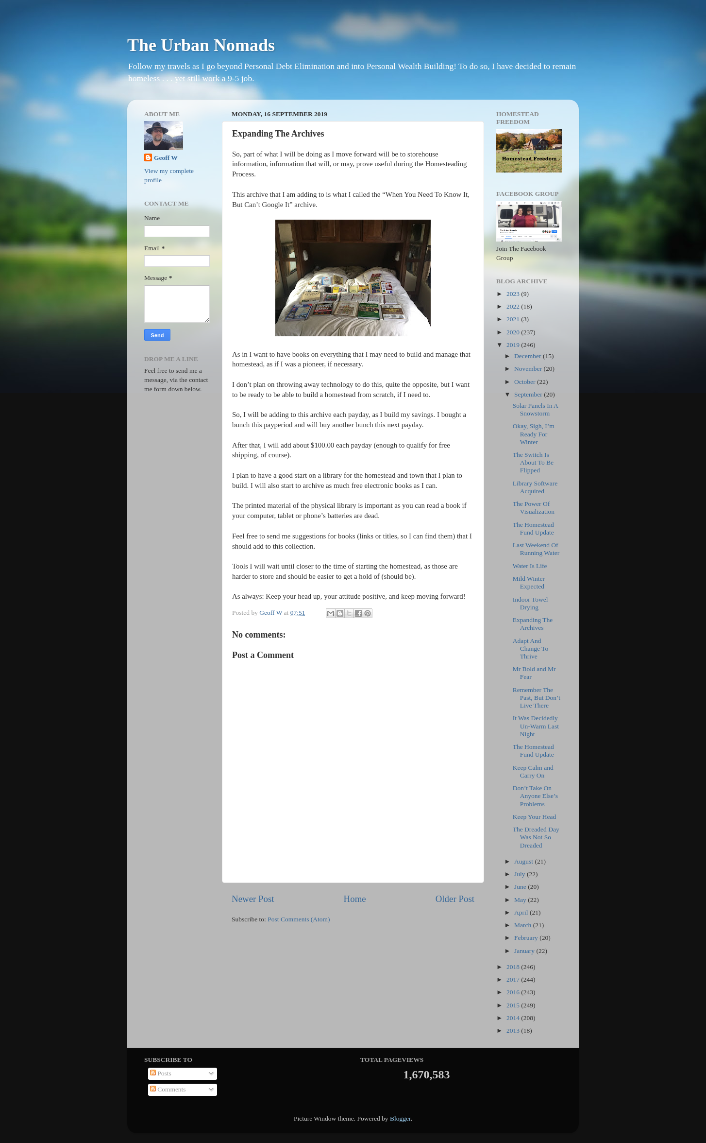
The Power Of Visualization (534, 507)
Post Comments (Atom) (299, 919)
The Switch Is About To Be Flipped (533, 462)
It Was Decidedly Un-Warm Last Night (536, 725)
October (525, 381)
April (522, 912)
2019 (513, 344)
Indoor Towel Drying (530, 603)
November (528, 368)
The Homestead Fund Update (533, 528)
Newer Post (253, 899)
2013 (513, 1030)
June (521, 886)
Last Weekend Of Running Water (536, 548)
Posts (160, 1073)
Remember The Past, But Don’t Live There (536, 697)
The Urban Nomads (201, 45)
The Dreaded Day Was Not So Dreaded (536, 837)
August (524, 861)
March (523, 925)
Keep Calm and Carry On (533, 771)
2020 (513, 332)
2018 (513, 966)
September (529, 394)
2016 (513, 992)
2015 (513, 1005)
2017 (513, 979)
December (528, 356)
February (526, 937)
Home (355, 899)
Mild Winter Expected (529, 582)
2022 (513, 306)
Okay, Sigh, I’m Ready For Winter (534, 433)
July (520, 874)
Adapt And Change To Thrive (530, 648)
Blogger (400, 1118)
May (521, 899)
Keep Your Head (534, 816)
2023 (513, 293)
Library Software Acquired (535, 487)
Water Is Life (530, 566)
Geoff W (166, 157)
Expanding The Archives (533, 623)
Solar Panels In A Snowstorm (535, 409)
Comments (168, 1089)
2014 (513, 1018)
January (525, 950)
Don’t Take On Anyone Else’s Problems (535, 795)
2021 (513, 319)
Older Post (455, 899)
